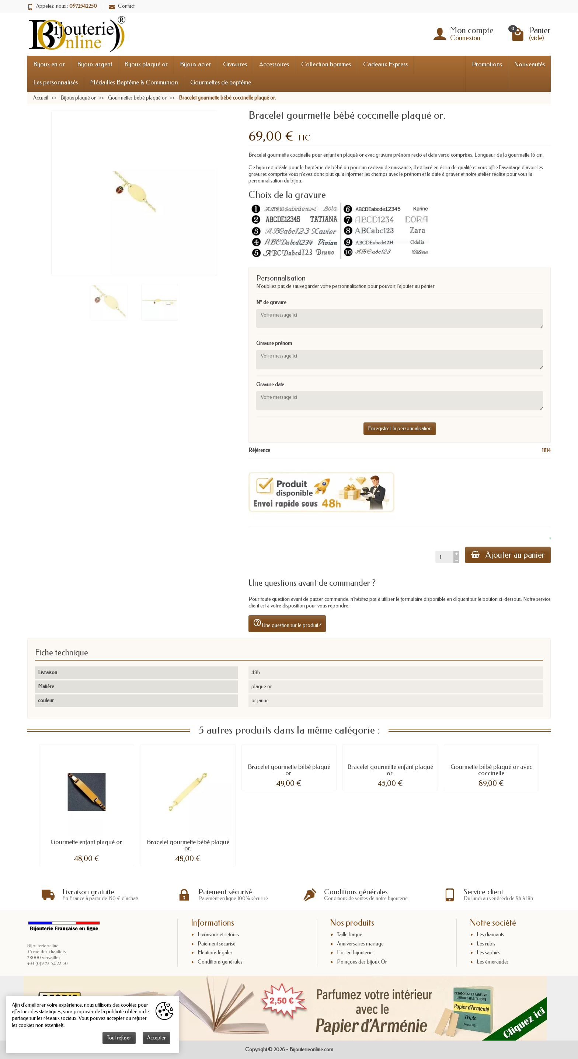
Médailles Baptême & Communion (134, 82)
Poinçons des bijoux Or (362, 962)
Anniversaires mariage (360, 944)
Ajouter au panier (508, 555)
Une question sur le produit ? (287, 623)
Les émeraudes (493, 962)
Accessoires (274, 64)
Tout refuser (119, 1038)
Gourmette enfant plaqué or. (87, 842)
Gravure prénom (274, 343)
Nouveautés (529, 64)
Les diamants (490, 934)
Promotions (487, 64)
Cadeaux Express (385, 64)
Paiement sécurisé (217, 944)
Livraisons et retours (218, 934)
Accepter (156, 1038)
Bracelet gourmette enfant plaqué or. (390, 770)
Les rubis (486, 944)
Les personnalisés (55, 82)
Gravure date (270, 385)
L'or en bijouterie (355, 953)
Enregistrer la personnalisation (400, 428)
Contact (122, 6)
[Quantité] (444, 557)
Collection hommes (326, 64)
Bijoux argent (94, 64)
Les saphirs (488, 953)
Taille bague (349, 934)
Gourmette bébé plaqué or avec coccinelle (491, 770)
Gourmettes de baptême (220, 82)
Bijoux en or (49, 64)
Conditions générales (220, 962)
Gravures (235, 64)
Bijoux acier (195, 64)
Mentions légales (215, 953)
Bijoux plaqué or (146, 64)
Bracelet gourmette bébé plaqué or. (188, 845)
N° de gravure (271, 302)
